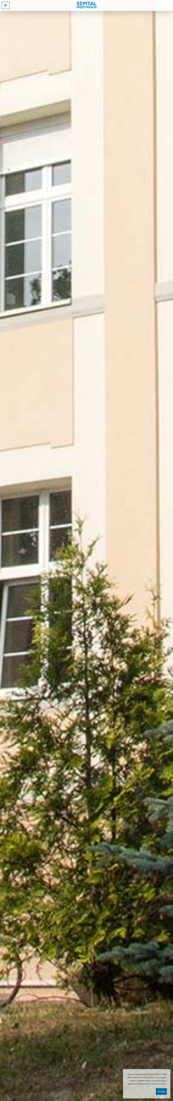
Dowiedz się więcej (158, 1083)
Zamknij (161, 1091)
